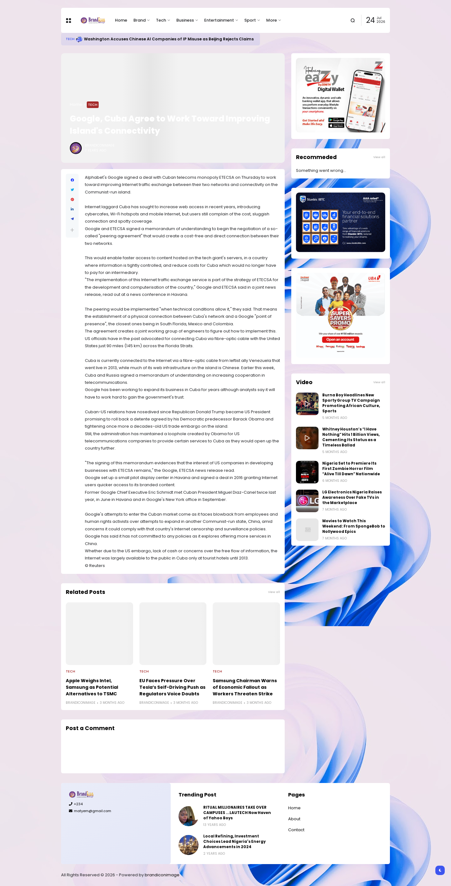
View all (274, 592)
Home (121, 20)
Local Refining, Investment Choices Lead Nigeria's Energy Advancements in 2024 (234, 841)
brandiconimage (162, 875)
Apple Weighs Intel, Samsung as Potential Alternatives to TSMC (92, 687)
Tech (161, 20)
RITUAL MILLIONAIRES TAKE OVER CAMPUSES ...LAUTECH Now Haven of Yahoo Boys (237, 813)
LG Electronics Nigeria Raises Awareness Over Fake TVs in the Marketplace (352, 497)
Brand (139, 20)
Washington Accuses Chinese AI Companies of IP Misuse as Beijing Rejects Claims (169, 39)
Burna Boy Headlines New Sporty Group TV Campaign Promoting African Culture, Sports (351, 403)
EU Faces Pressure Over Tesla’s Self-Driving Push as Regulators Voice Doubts (172, 687)
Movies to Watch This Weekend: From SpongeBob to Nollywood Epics (353, 526)
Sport (250, 20)
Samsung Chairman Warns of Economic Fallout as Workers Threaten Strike (245, 687)
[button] (72, 230)
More (271, 20)
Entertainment (219, 20)
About (294, 819)
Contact (296, 830)
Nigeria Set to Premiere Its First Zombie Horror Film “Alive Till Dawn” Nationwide (351, 468)
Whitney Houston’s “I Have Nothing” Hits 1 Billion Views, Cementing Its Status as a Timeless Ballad (351, 437)
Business (185, 20)
